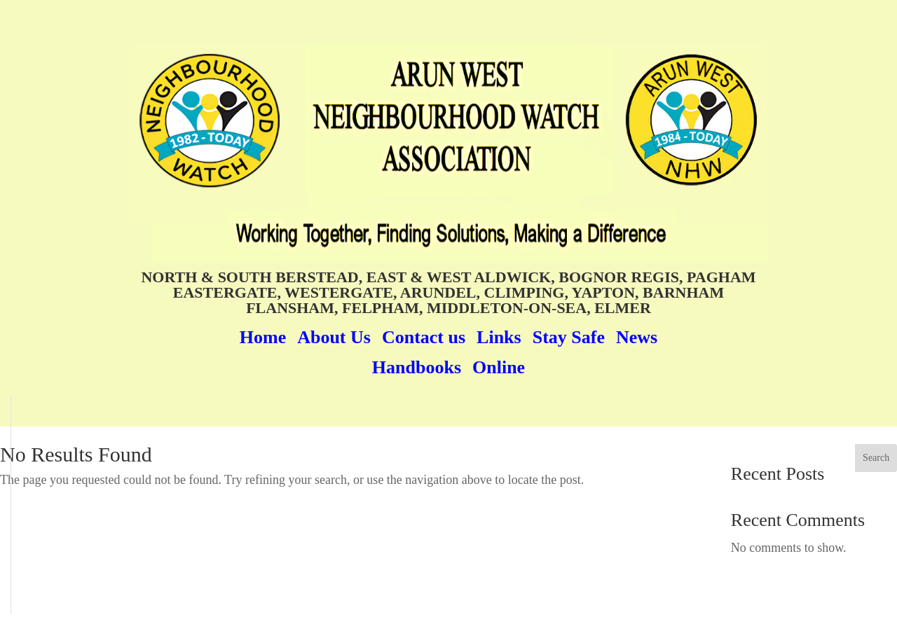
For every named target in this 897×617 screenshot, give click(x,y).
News (636, 337)
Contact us (423, 337)
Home (263, 337)
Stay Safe (569, 337)
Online (498, 367)
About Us (334, 337)
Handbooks (416, 367)
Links (499, 337)
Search (876, 457)
